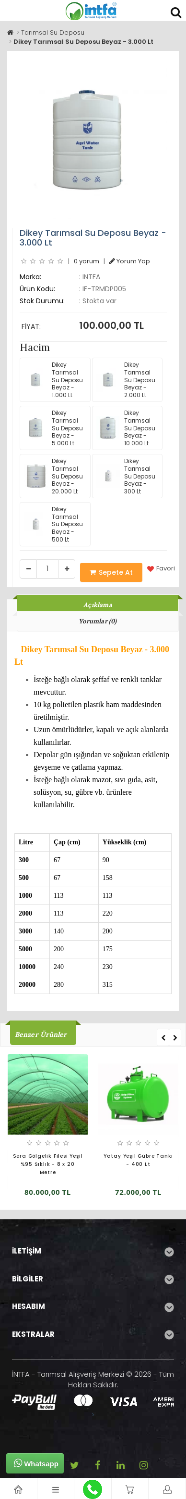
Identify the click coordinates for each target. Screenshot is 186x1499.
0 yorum (86, 261)
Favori (161, 568)
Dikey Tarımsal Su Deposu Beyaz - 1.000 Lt (53, 380)
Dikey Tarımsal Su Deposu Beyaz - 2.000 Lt (125, 380)
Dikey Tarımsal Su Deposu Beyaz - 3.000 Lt (83, 41)
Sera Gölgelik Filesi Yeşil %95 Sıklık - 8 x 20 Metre (48, 1164)
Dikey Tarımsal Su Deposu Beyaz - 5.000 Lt (53, 428)
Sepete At (111, 572)
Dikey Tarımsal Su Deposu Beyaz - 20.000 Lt (53, 476)
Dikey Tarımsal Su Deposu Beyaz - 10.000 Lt (125, 428)
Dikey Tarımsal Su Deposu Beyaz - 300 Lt (125, 476)
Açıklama (97, 605)
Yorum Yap (129, 261)
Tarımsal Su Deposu (52, 32)
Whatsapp (36, 1463)
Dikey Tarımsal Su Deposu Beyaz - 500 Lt (53, 524)
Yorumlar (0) (97, 621)
